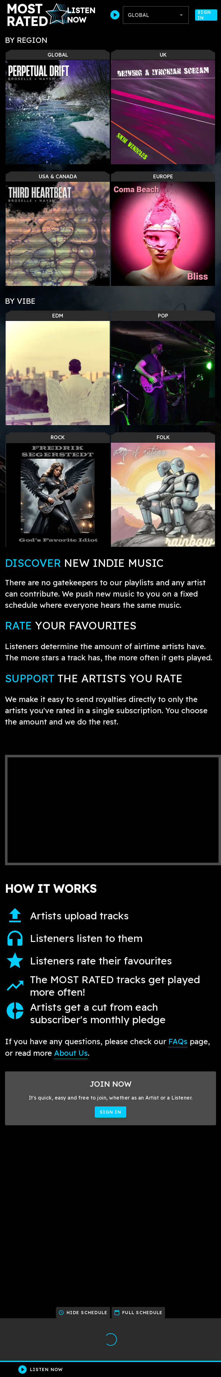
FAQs (178, 1041)
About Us (71, 1053)
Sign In (206, 15)
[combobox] (156, 15)
